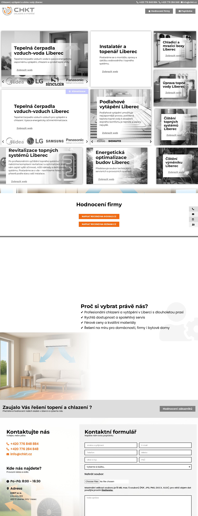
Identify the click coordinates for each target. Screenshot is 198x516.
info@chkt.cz (189, 2)
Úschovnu (107, 495)
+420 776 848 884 (146, 2)
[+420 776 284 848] (7, 454)
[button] (3, 84)
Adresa (16, 494)
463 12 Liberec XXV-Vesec (23, 504)
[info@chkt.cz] (7, 460)
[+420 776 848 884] (7, 449)
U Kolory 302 (16, 501)
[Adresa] (7, 494)
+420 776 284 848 (169, 2)
